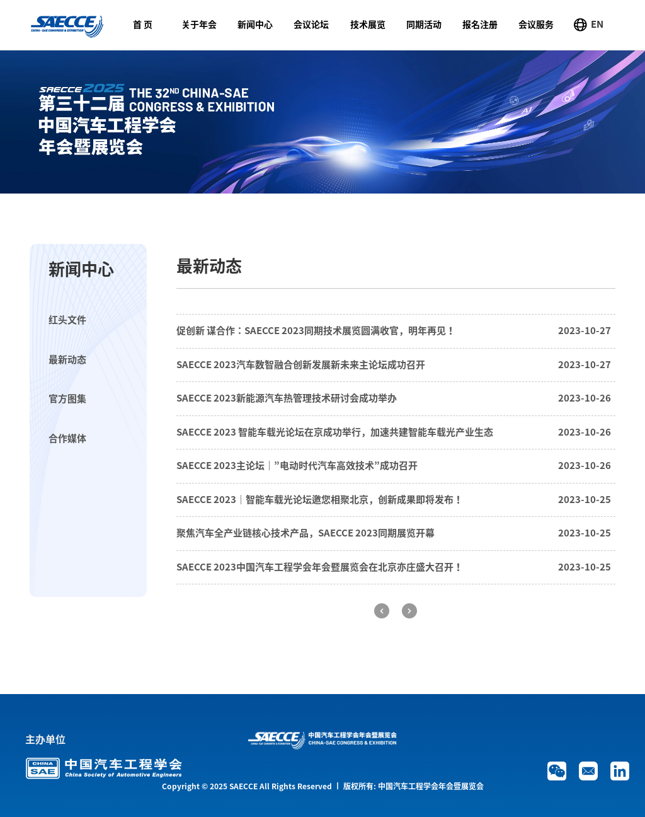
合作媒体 (67, 438)
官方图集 (67, 398)
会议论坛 (311, 24)
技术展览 (367, 24)
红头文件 (67, 320)
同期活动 (424, 24)
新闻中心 (255, 24)
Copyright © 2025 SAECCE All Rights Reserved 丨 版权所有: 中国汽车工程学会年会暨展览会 (323, 786)
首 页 (142, 24)
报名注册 (480, 24)
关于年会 (199, 24)
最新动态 (67, 359)
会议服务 (536, 24)
